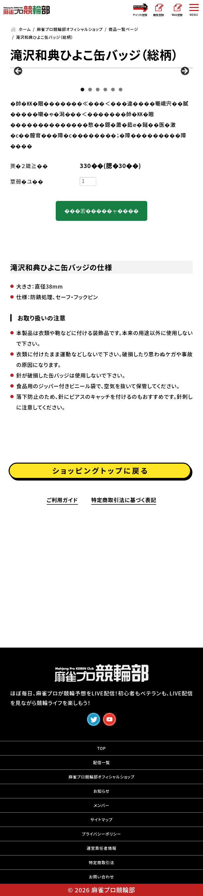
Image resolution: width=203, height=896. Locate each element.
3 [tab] (98, 180)
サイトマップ (101, 827)
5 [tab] (113, 180)
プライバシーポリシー (101, 842)
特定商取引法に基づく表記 (123, 610)
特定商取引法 (101, 870)
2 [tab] (90, 180)
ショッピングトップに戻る (101, 578)
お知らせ (101, 799)
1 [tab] (82, 180)
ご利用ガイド (62, 610)
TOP (101, 756)
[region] (101, 123)
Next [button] (184, 117)
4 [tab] (105, 180)
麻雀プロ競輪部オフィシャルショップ (101, 784)
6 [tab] (120, 180)
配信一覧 (101, 770)
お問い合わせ (101, 884)
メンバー (101, 813)
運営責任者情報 (101, 856)
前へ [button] (19, 117)
